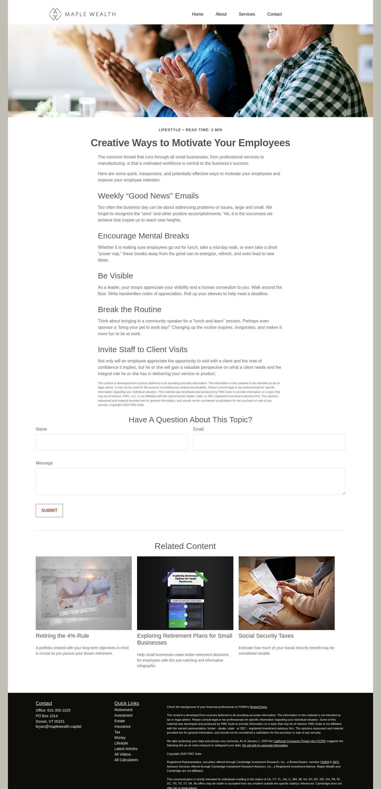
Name (41, 429)
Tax (117, 732)
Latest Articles (126, 749)
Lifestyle (121, 743)
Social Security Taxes (266, 635)
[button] (198, 14)
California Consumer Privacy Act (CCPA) (300, 741)
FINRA (324, 762)
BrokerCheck (258, 706)
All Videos (123, 754)
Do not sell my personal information (265, 745)
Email (198, 429)
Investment (124, 715)
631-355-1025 (58, 710)
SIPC (336, 762)
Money (120, 737)
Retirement (124, 710)
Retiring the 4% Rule (62, 635)
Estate (120, 721)
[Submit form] (49, 510)
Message (44, 463)
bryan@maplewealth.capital (58, 726)
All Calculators (126, 760)
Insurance (123, 726)
